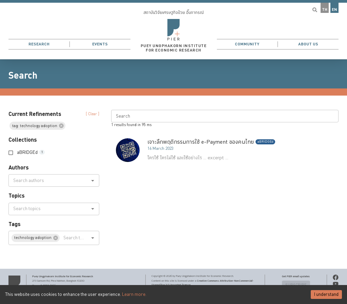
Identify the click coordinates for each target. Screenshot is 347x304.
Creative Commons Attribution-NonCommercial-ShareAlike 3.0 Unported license (202, 282)
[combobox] (48, 180)
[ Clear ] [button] (92, 114)
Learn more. (134, 294)
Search (22, 75)
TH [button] (324, 9)
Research (38, 44)
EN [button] (334, 9)
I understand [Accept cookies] (326, 294)
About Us (308, 44)
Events (100, 44)
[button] (173, 29)
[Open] (92, 180)
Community (247, 44)
